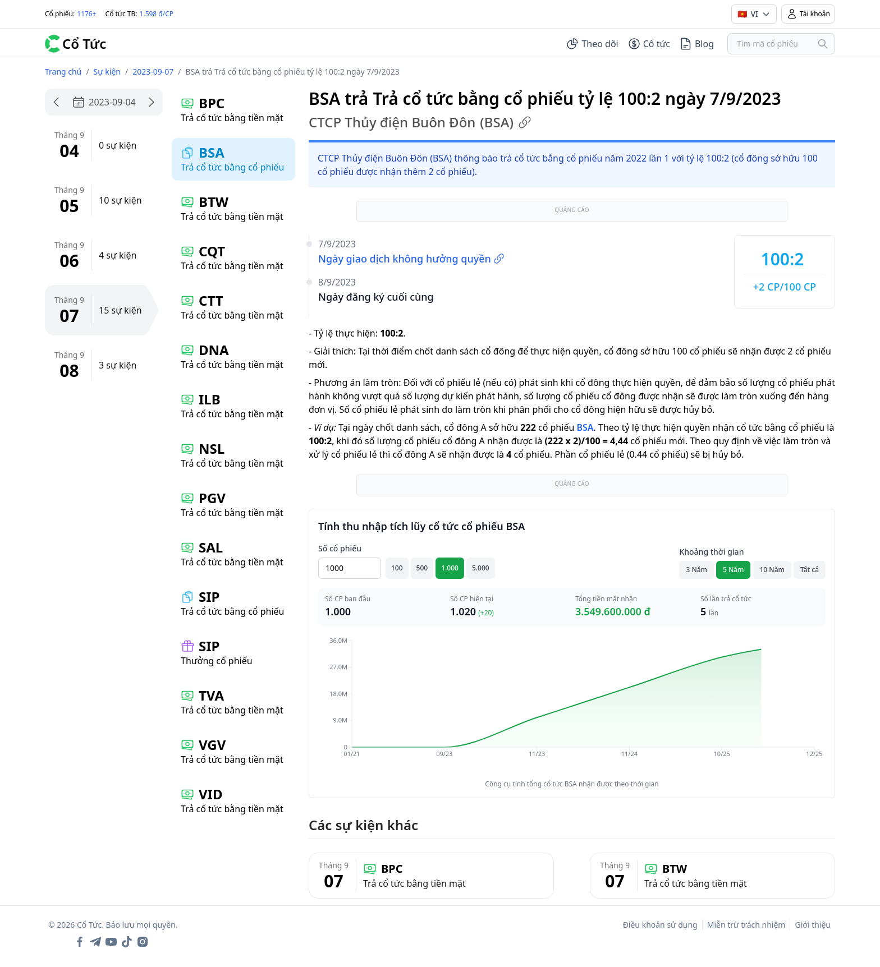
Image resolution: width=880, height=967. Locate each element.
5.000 (480, 568)
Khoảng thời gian (711, 551)
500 (422, 568)
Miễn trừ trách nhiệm (746, 924)
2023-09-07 (152, 71)
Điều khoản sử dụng (660, 924)
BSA (584, 427)
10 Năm (771, 569)
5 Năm (733, 569)
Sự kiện (107, 71)
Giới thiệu (813, 924)
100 (397, 568)
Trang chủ (63, 71)
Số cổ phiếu (339, 548)
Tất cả (809, 569)
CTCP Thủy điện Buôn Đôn (420, 122)
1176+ (86, 14)
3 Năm (696, 569)
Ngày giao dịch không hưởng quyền (411, 258)
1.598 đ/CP (157, 14)
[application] (572, 705)
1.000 (450, 568)
